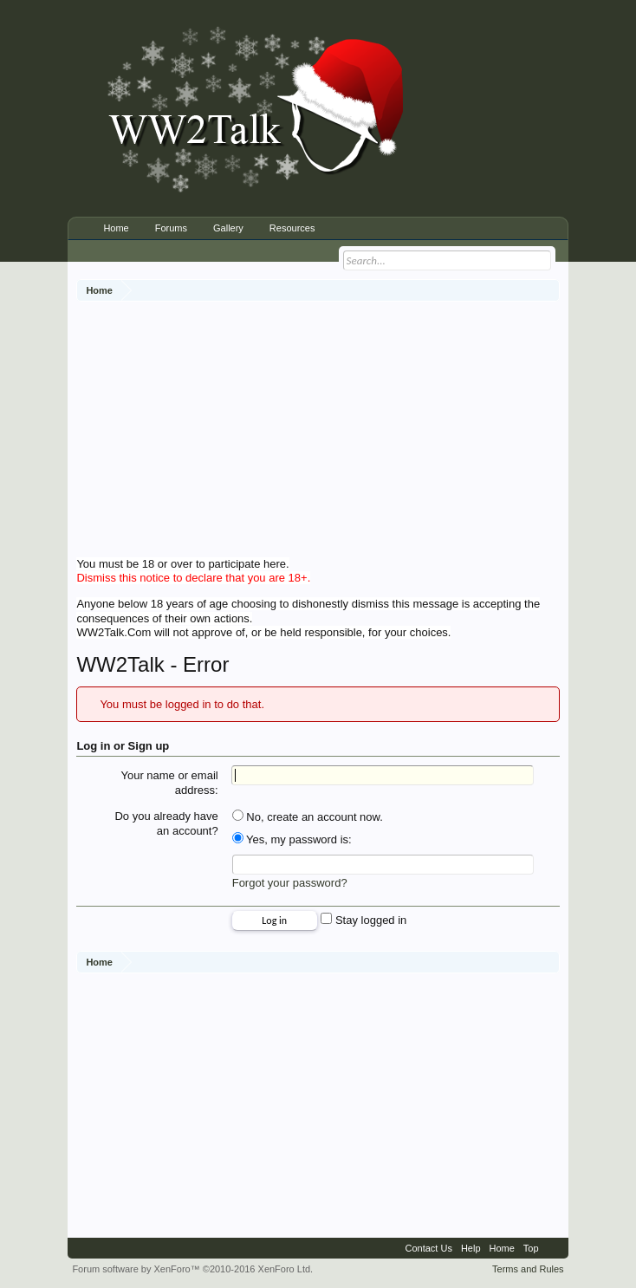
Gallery (228, 228)
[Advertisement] (355, 431)
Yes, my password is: (292, 839)
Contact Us (428, 1248)
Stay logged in (363, 920)
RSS (554, 1248)
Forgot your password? (289, 882)
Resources (292, 228)
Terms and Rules (528, 1269)
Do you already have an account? (165, 823)
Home (115, 228)
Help (471, 1248)
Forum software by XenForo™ (192, 1269)
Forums (171, 228)
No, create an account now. (307, 816)
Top (531, 1248)
